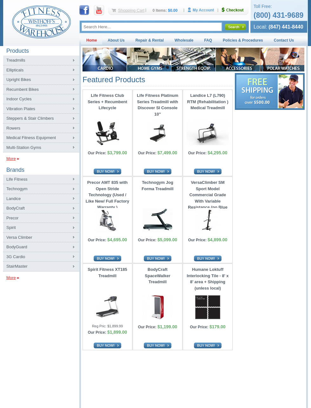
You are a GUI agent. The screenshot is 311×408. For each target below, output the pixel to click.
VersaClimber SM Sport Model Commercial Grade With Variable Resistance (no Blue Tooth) (207, 193)
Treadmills (15, 60)
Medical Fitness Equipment (31, 137)
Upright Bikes (18, 79)
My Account (203, 10)
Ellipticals (14, 70)
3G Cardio (15, 256)
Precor (12, 218)
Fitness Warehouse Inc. (41, 21)
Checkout (235, 10)
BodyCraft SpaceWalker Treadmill (157, 275)
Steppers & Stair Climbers (30, 118)
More (11, 158)
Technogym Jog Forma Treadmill (157, 185)
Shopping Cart (131, 10)
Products (17, 51)
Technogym (16, 188)
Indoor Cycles (18, 99)
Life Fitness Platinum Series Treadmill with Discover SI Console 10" (157, 105)
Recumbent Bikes (22, 89)
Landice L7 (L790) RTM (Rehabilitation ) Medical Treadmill (207, 101)
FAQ (208, 40)
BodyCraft (15, 208)
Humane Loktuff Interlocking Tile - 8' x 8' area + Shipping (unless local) (207, 279)
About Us (116, 40)
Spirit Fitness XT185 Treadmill (107, 272)
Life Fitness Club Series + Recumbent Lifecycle (107, 101)
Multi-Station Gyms (23, 147)
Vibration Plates (20, 108)
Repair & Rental (150, 40)
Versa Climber (19, 237)
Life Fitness (16, 179)
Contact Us (284, 40)
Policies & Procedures (243, 40)
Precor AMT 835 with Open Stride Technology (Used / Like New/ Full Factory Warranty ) (107, 193)
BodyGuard (16, 246)
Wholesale (184, 40)
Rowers (13, 128)
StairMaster (16, 266)
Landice (13, 198)
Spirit (11, 227)
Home (91, 40)
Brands (15, 170)
